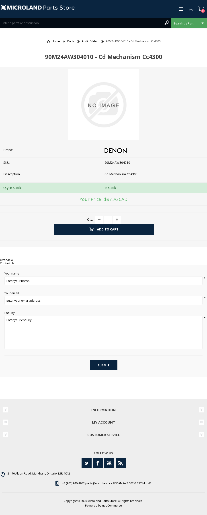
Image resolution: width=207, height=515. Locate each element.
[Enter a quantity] (108, 220)
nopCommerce (112, 505)
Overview (6, 260)
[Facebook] (98, 463)
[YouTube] (109, 463)
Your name (11, 273)
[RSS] (121, 463)
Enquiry (9, 313)
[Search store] (81, 23)
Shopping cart (201, 9)
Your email (11, 293)
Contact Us (7, 263)
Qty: (90, 219)
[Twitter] (87, 463)
